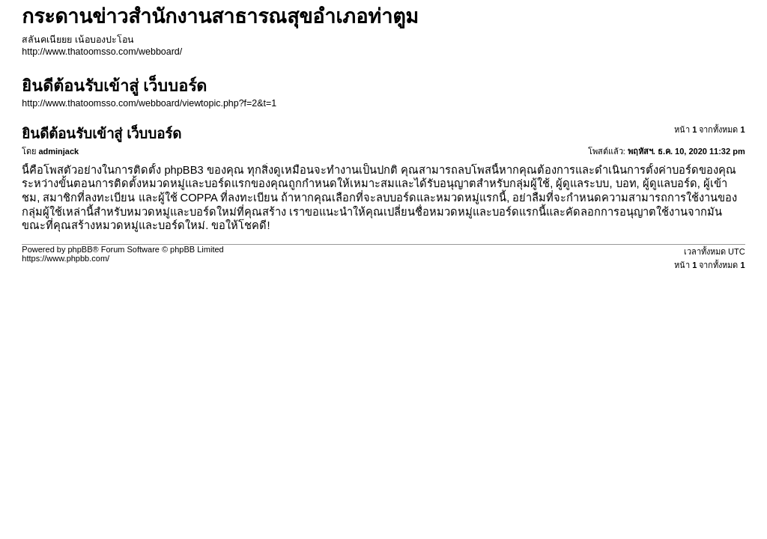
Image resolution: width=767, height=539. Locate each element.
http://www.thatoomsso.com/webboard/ (102, 51)
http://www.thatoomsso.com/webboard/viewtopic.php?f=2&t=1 (149, 103)
